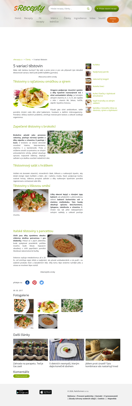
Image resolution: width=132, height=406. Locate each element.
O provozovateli (111, 396)
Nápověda (112, 398)
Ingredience (80, 18)
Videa (92, 18)
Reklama (71, 396)
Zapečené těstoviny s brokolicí (34, 126)
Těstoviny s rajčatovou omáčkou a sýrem (41, 81)
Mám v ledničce (54, 20)
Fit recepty (40, 20)
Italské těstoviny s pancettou (33, 231)
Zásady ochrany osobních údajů (82, 398)
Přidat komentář (21, 376)
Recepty (28, 18)
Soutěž (102, 18)
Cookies (101, 398)
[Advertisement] (66, 41)
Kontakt (98, 396)
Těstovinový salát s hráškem (33, 165)
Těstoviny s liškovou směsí (31, 186)
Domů (18, 18)
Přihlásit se (113, 20)
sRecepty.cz (17, 59)
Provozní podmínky (85, 396)
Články (67, 18)
